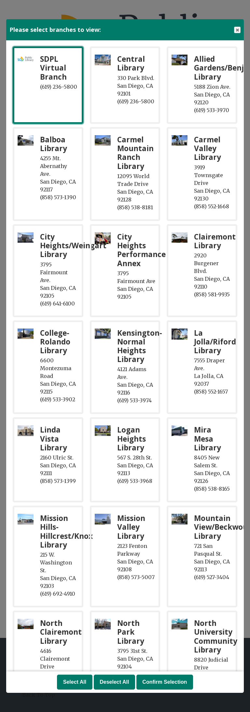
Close (237, 30)
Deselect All (114, 682)
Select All (74, 682)
